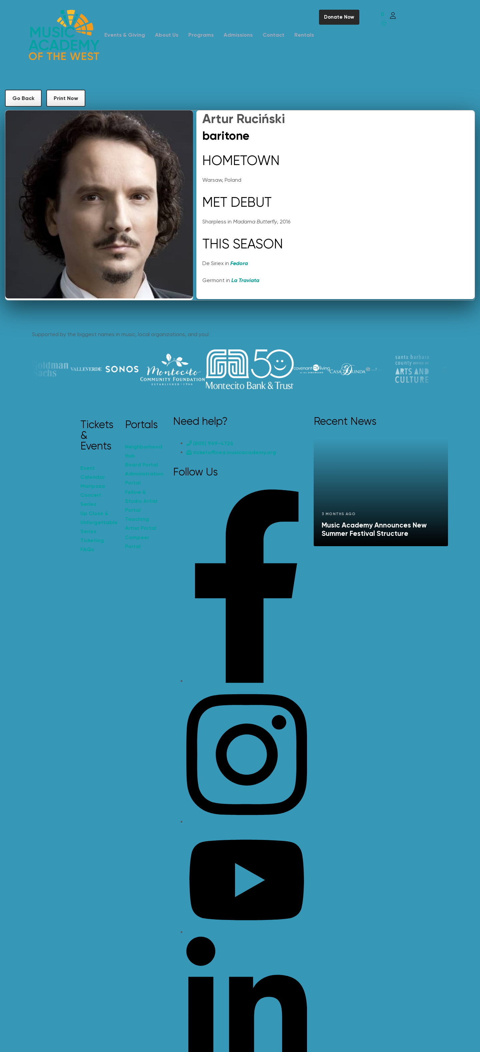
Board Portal (141, 464)
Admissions (238, 35)
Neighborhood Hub (143, 451)
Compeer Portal (137, 542)
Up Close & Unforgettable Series (99, 522)
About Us (166, 35)
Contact (273, 35)
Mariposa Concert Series (92, 495)
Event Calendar (92, 472)
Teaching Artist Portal (140, 523)
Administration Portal (144, 478)
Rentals (304, 35)
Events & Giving (124, 35)
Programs (201, 35)
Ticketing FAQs (92, 545)
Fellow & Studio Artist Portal (141, 501)
